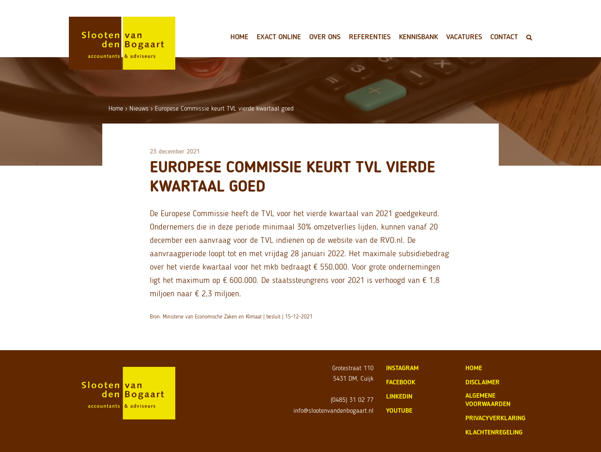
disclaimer (482, 382)
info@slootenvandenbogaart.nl (333, 410)
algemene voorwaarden (487, 399)
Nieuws (139, 108)
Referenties (370, 36)
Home (239, 36)
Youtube (399, 410)
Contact (504, 36)
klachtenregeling (494, 432)
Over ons (325, 36)
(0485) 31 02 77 (352, 400)
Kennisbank (418, 36)
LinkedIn (399, 396)
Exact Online (279, 36)
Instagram (402, 368)
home (473, 368)
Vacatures (464, 36)
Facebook (400, 382)
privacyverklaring (495, 418)
